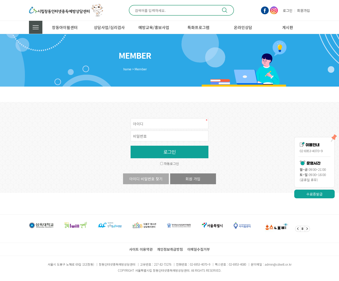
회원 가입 (192, 178)
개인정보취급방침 (170, 249)
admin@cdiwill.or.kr (278, 264)
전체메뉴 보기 (36, 27)
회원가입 (303, 10)
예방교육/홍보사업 (153, 27)
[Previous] (297, 229)
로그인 (288, 10)
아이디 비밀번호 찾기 (146, 178)
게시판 (287, 27)
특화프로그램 (198, 27)
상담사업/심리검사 (109, 27)
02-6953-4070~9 (200, 264)
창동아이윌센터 (65, 27)
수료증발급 (314, 194)
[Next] (307, 229)
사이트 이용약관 (141, 249)
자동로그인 (171, 163)
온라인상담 (243, 27)
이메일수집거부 (198, 249)
